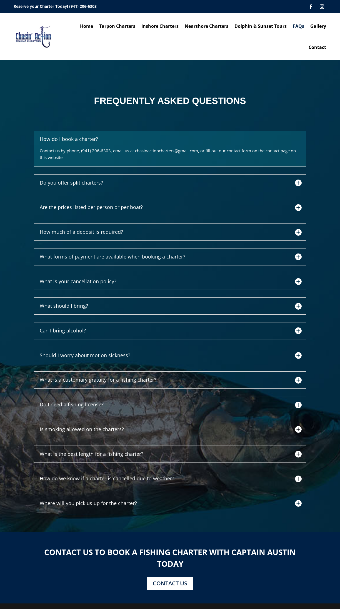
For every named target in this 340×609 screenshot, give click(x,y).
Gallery (318, 26)
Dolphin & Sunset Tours (260, 26)
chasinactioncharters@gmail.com (166, 150)
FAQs (298, 26)
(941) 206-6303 (83, 6)
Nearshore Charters (206, 26)
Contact (317, 47)
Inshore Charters (160, 26)
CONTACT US (170, 583)
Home (86, 26)
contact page (278, 150)
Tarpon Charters (117, 26)
